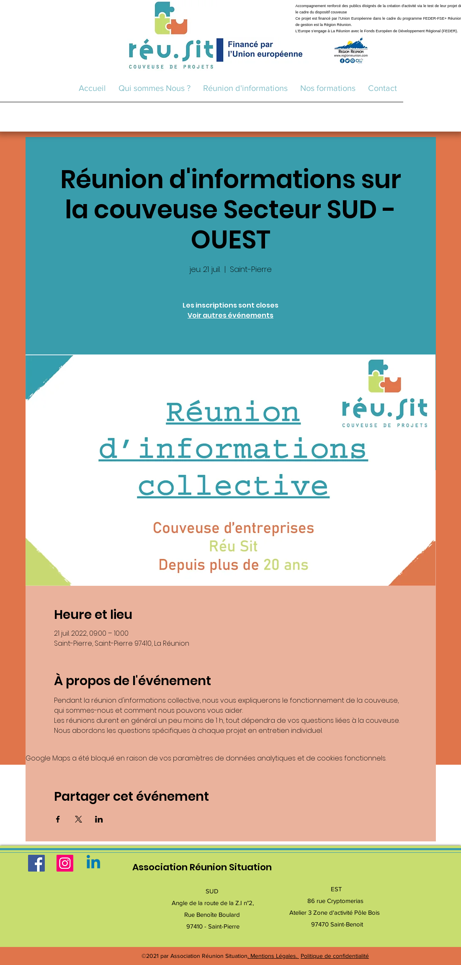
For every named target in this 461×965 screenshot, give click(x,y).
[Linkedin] (93, 863)
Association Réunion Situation (202, 867)
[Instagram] (65, 863)
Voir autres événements (230, 315)
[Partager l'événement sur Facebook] (58, 819)
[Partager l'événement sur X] (78, 819)
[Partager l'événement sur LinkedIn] (99, 819)
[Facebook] (36, 863)
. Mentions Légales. (273, 955)
